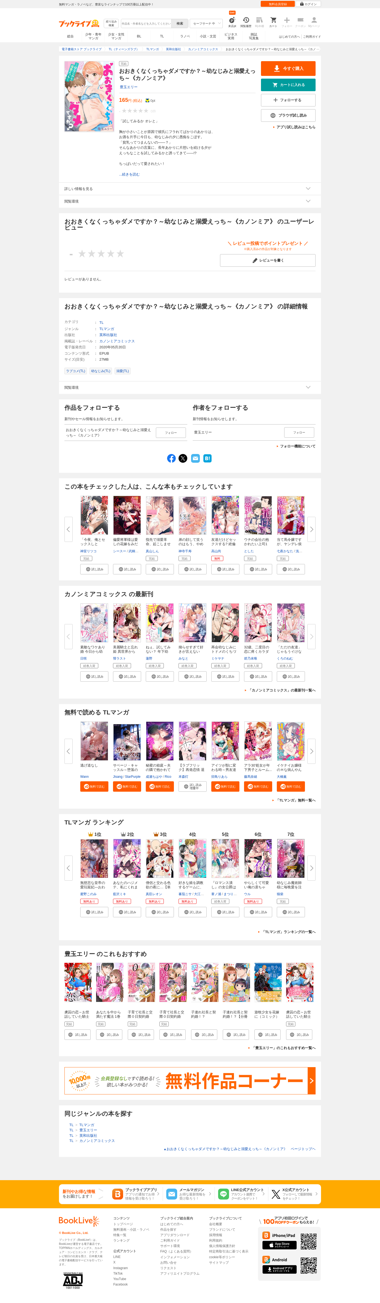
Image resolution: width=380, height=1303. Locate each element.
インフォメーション (175, 1257)
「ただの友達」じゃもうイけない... (289, 651)
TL (162, 36)
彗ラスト (119, 658)
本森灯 (183, 777)
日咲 (83, 658)
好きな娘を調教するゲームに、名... (191, 887)
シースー (119, 551)
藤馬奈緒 (250, 777)
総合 (70, 36)
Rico (168, 777)
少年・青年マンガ (93, 36)
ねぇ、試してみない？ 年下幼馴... (158, 651)
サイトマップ (219, 1263)
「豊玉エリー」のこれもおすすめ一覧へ (284, 1048)
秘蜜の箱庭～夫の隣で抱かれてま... (158, 769)
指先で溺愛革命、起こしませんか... (158, 544)
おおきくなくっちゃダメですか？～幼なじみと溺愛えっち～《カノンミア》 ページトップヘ (240, 1149)
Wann (84, 777)
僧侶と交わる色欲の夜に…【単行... (158, 887)
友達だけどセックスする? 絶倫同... (223, 544)
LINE (117, 1257)
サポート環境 (170, 1246)
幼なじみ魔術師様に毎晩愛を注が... (289, 887)
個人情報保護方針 (222, 1246)
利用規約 (215, 1240)
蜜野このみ (88, 894)
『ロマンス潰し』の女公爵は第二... (223, 887)
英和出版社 (108, 335)
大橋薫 (282, 777)
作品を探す (168, 1229)
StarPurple (133, 777)
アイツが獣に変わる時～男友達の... (223, 769)
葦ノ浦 (216, 894)
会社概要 (215, 1224)
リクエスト (168, 1268)
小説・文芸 (208, 36)
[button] (94, 569)
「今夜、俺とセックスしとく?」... (92, 544)
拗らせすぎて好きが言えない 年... (191, 651)
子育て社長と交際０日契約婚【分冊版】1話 (171, 1016)
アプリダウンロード (175, 1235)
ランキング (121, 1240)
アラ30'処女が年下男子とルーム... (258, 767)
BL (139, 36)
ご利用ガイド (312, 36)
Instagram (120, 1268)
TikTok (118, 1273)
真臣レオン (154, 894)
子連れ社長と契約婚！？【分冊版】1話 (235, 1016)
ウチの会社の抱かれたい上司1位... (256, 544)
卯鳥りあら (219, 777)
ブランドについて (222, 1229)
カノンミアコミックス (117, 341)
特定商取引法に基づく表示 (228, 1251)
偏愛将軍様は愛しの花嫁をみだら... (125, 544)
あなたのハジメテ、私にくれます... (125, 887)
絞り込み (111, 23)
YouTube (119, 1279)
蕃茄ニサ (185, 894)
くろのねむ (285, 658)
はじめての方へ (289, 36)
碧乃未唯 (250, 658)
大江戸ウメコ (204, 894)
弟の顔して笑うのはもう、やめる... (191, 544)
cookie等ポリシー (222, 1257)
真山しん (152, 551)
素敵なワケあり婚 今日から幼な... (92, 651)
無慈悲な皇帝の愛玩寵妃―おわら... (92, 887)
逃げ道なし (89, 765)
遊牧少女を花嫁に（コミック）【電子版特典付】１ (266, 1018)
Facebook (120, 1284)
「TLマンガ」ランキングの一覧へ (289, 932)
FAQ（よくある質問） (176, 1251)
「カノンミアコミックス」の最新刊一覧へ (282, 690)
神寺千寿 (185, 551)
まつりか (230, 894)
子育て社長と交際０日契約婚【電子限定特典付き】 (140, 1018)
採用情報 (215, 1235)
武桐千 (133, 551)
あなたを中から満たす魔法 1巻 (108, 1014)
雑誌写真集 (254, 36)
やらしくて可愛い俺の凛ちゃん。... (256, 887)
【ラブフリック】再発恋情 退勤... (191, 769)
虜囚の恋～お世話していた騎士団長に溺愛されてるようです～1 (299, 1018)
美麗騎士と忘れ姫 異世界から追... (125, 651)
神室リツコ (88, 551)
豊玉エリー (129, 87)
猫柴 (280, 894)
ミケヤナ (217, 658)
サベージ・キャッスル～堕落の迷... (125, 769)
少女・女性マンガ (116, 36)
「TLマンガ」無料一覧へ (296, 800)
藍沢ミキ (119, 894)
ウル (247, 894)
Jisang (118, 777)
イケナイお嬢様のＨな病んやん (289, 767)
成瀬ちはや (154, 777)
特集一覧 (119, 1235)
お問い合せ (168, 1263)
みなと (183, 658)
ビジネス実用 (231, 36)
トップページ (123, 1224)
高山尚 (216, 551)
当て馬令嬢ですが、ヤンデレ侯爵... (289, 544)
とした (249, 551)
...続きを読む (129, 174)
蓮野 (149, 658)
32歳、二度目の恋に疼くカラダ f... (256, 651)
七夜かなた (285, 551)
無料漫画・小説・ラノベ (131, 1229)
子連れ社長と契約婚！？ (203, 1014)
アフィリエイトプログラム (180, 1273)
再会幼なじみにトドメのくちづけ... (223, 651)
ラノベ (185, 36)
